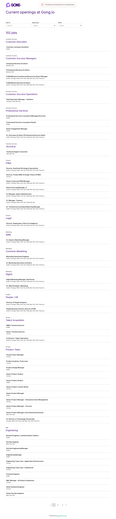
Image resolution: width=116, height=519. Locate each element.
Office (60, 22)
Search (8, 22)
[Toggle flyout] (55, 26)
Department (35, 22)
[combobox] (33, 26)
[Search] (18, 25)
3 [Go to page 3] (62, 505)
